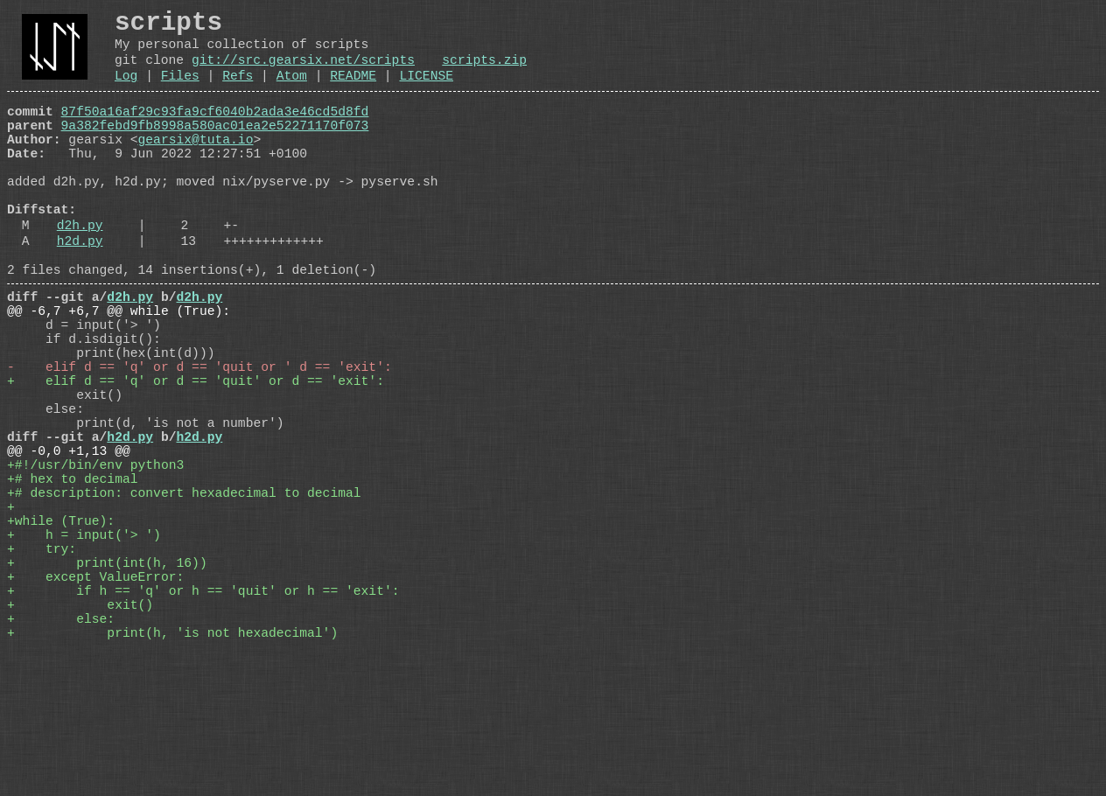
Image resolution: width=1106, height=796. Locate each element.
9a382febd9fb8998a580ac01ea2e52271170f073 (215, 148)
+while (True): (61, 634)
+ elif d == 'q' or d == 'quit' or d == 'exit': (195, 459)
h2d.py (80, 291)
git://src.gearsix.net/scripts (303, 71)
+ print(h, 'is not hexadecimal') (172, 774)
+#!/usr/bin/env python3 (95, 564)
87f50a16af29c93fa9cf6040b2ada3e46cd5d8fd (215, 130)
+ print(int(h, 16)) (107, 686)
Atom (291, 91)
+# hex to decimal (72, 581)
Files (180, 91)
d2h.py (80, 272)
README (353, 91)
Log (126, 91)
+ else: (61, 756)
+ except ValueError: (95, 704)
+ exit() (80, 739)
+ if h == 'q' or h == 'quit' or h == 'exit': (203, 721)
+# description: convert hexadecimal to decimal (184, 599)
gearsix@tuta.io (196, 165)
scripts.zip (484, 71)
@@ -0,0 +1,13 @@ (68, 546)
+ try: (41, 669)
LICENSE (426, 91)
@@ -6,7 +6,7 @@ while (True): (118, 372)
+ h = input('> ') (84, 651)
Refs (237, 91)
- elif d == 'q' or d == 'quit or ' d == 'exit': (199, 441)
